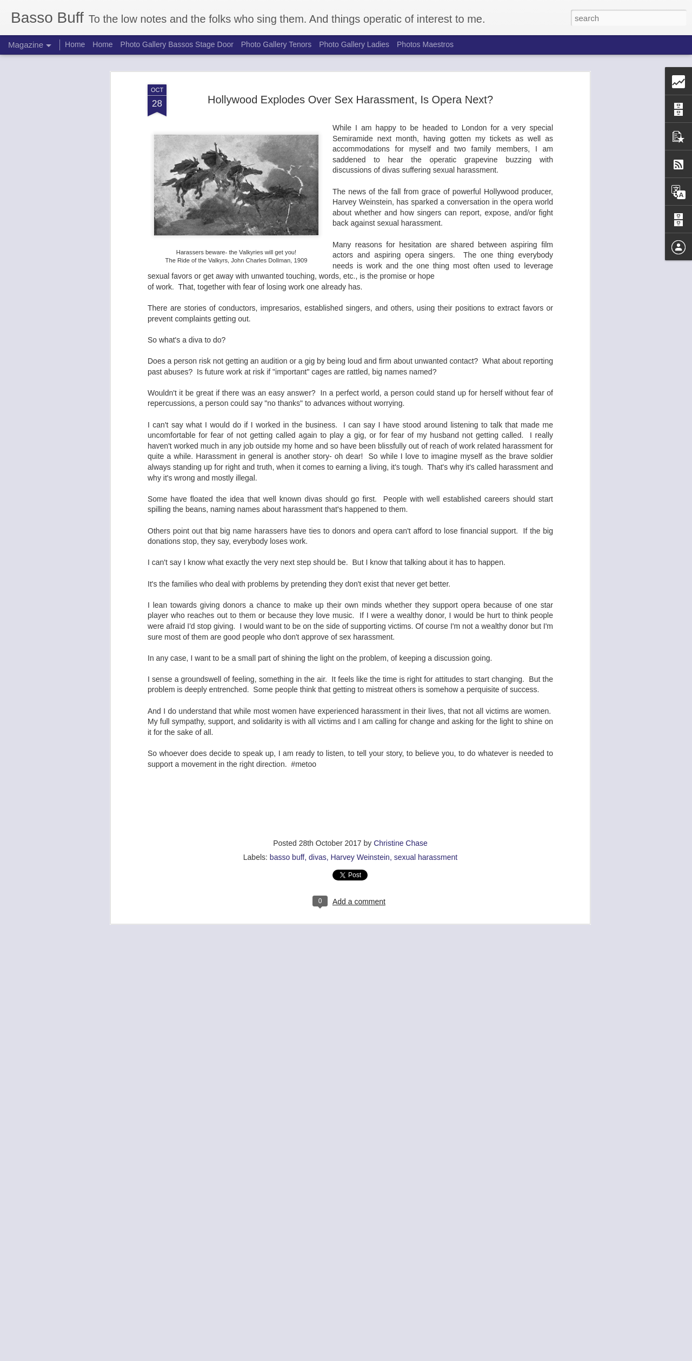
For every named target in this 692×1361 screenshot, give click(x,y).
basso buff (287, 857)
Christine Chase (401, 843)
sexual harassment (426, 857)
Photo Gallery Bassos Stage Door (178, 44)
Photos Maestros (425, 44)
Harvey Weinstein (359, 857)
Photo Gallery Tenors (276, 44)
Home (75, 44)
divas (318, 857)
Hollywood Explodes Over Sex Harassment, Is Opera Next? (350, 100)
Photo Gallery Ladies (354, 44)
